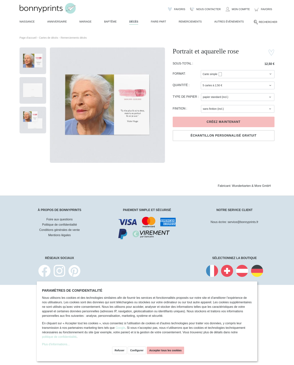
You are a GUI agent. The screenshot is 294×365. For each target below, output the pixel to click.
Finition (179, 108)
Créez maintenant (223, 121)
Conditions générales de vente (59, 229)
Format (179, 73)
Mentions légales (59, 235)
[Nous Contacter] (205, 9)
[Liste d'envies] (176, 9)
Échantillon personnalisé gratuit (223, 135)
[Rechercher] (265, 22)
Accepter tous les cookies (165, 350)
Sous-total (182, 63)
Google (120, 327)
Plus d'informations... (56, 344)
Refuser (119, 350)
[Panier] (263, 9)
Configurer (137, 350)
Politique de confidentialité (59, 224)
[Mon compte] (237, 9)
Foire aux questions (59, 219)
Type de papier (185, 96)
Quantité (181, 85)
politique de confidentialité (59, 336)
